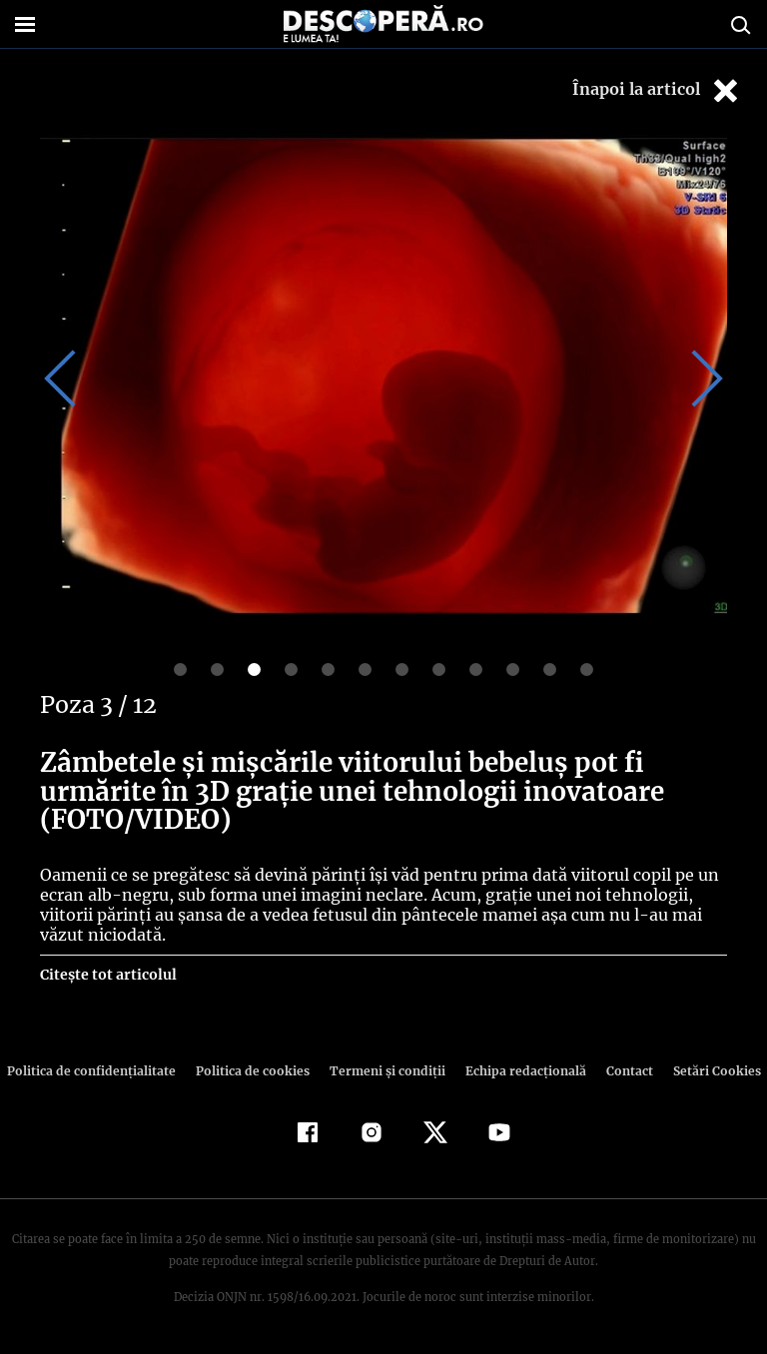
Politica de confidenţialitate (100, 1070)
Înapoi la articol (657, 90)
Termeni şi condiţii (384, 1070)
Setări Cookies (706, 1070)
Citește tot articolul (107, 975)
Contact (621, 1070)
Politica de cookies (255, 1070)
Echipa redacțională (519, 1070)
